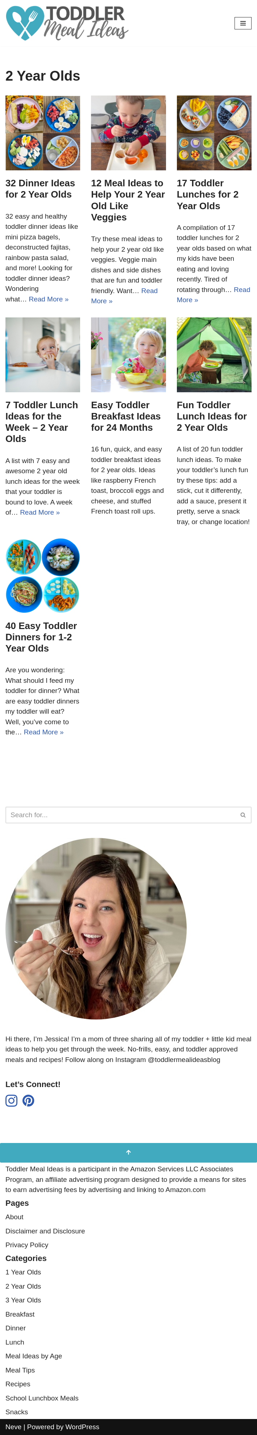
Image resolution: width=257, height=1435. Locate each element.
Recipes (17, 1384)
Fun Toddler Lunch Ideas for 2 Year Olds (212, 416)
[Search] (120, 815)
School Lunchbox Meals (42, 1398)
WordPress (82, 1427)
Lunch (14, 1342)
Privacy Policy (26, 1245)
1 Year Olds (23, 1272)
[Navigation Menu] (243, 23)
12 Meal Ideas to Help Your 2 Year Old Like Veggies (128, 200)
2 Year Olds (23, 1286)
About (14, 1217)
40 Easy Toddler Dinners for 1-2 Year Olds (41, 637)
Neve (13, 1427)
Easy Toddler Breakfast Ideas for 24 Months (126, 416)
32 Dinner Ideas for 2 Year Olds (40, 189)
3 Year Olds (23, 1300)
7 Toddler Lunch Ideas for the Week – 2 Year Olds (41, 422)
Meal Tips (20, 1370)
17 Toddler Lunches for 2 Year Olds (208, 194)
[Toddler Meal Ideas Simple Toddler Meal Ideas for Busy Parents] (68, 23)
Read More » (49, 299)
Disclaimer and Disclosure (45, 1231)
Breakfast (19, 1314)
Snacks (16, 1412)
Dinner (15, 1328)
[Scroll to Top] (128, 1153)
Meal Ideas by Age (33, 1356)
